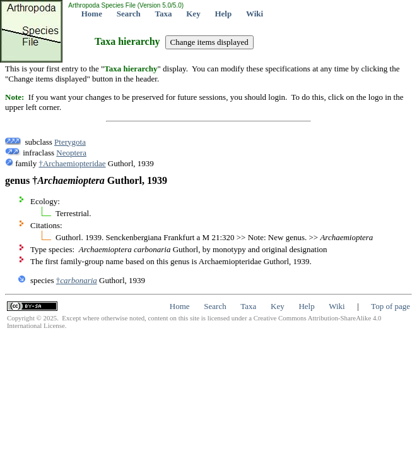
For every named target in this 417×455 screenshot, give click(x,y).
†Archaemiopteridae (71, 163)
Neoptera (71, 152)
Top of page (390, 306)
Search (129, 13)
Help (223, 13)
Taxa (163, 13)
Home (91, 13)
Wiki (254, 13)
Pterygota (70, 142)
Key (193, 13)
